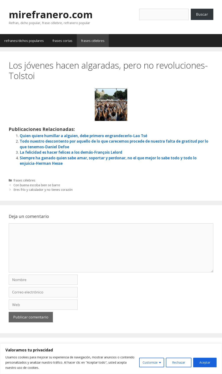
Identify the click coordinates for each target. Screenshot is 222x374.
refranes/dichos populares (24, 40)
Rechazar (178, 362)
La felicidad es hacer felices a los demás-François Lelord (71, 152)
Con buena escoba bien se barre (36, 185)
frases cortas (62, 40)
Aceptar (204, 362)
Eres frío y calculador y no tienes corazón (43, 190)
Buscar (202, 14)
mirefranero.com (51, 14)
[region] (111, 358)
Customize (150, 362)
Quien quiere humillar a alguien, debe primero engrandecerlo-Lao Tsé (83, 135)
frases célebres (92, 40)
